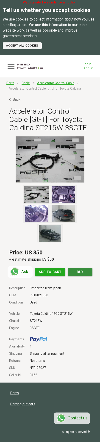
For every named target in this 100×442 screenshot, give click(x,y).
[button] (50, 159)
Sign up (88, 68)
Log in (87, 64)
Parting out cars (22, 404)
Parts (14, 393)
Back (14, 99)
